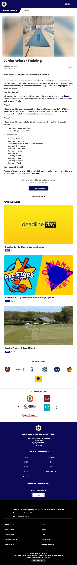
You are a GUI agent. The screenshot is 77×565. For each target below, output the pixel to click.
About (43, 524)
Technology (9, 535)
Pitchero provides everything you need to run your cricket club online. (38, 510)
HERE (50, 96)
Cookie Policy (10, 545)
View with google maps (39, 451)
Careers (43, 529)
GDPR (43, 535)
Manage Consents (47, 545)
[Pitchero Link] (38, 507)
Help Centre (9, 524)
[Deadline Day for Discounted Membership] (38, 224)
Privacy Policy (46, 540)
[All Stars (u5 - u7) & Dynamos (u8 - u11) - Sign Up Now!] (38, 275)
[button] (69, 67)
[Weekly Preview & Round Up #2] (38, 325)
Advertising (9, 529)
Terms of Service (11, 540)
